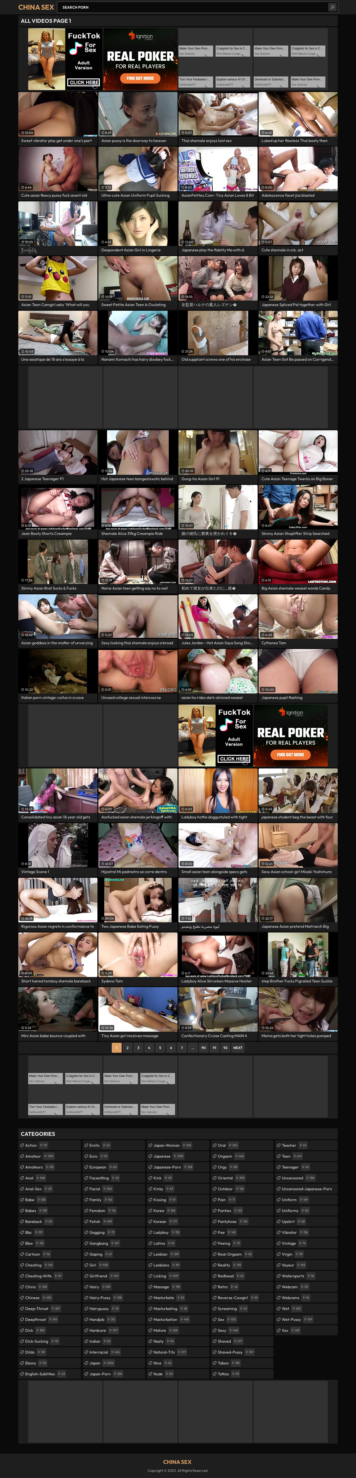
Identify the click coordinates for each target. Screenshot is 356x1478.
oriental (232, 1178)
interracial (105, 1352)
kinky (164, 1188)
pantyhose (233, 1221)
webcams (296, 1297)
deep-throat (43, 1308)
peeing (229, 1243)
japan (102, 1363)
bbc (34, 1232)
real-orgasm (235, 1254)
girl (99, 1265)
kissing (165, 1199)
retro (228, 1286)
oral (228, 1145)
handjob (102, 1319)
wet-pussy (297, 1319)
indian (100, 1341)
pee (227, 1232)
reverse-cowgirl (238, 1297)
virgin (293, 1254)
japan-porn (106, 1374)
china (36, 1286)
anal (35, 1178)
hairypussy (104, 1308)
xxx (291, 1330)
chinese (39, 1297)
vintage (294, 1243)
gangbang (104, 1243)
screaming (233, 1308)
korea (165, 1210)
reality (230, 1265)
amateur (40, 1156)
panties (230, 1210)
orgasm (231, 1156)
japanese (169, 1156)
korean (166, 1221)
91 (214, 1048)
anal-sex (39, 1188)
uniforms (296, 1210)
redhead (231, 1276)
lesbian (167, 1254)
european (103, 1167)
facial (101, 1188)
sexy (228, 1330)
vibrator (295, 1232)
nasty (164, 1341)
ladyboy (167, 1232)
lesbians (167, 1265)
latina (165, 1243)
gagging (102, 1232)
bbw (35, 1243)
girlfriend (104, 1276)
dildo (35, 1352)
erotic (100, 1145)
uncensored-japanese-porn (307, 1190)
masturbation (172, 1319)
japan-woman (173, 1145)
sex (227, 1319)
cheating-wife (44, 1276)
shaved (230, 1341)
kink (163, 1178)
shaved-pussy (236, 1352)
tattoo (229, 1374)
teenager (296, 1167)
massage (167, 1286)
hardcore (104, 1330)
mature (166, 1330)
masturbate (169, 1297)
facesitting (104, 1178)
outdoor (231, 1188)
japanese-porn (174, 1167)
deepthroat (41, 1319)
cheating (39, 1265)
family (101, 1199)
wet (292, 1308)
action (36, 1145)
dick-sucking (42, 1341)
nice (163, 1363)
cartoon (38, 1254)
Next (238, 1048)
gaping (101, 1254)
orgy (228, 1167)
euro (99, 1156)
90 (203, 1048)
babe (36, 1199)
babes (36, 1210)
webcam (296, 1286)
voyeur (294, 1265)
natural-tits (170, 1352)
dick (35, 1330)
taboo (229, 1363)
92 (225, 1048)
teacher (295, 1145)
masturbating (171, 1308)
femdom (103, 1210)
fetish (101, 1221)
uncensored (299, 1178)
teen (292, 1156)
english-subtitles (45, 1374)
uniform (295, 1199)
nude (164, 1374)
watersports (298, 1276)
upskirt (294, 1221)
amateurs (40, 1167)
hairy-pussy (106, 1297)
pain (227, 1199)
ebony (36, 1363)
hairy (100, 1286)
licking (166, 1276)
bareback (39, 1221)
